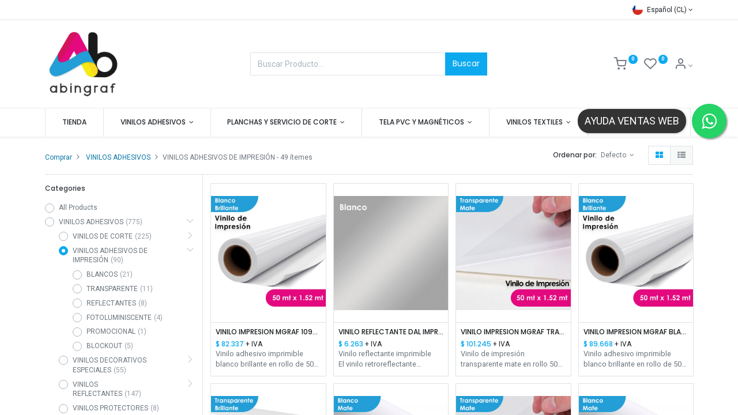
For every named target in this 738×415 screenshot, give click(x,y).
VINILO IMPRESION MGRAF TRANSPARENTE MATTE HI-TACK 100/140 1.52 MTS (513, 332)
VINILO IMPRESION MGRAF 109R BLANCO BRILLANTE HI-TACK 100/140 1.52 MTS (268, 332)
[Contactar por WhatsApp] (709, 121)
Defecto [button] (614, 155)
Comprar (58, 157)
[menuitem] (74, 122)
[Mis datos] (683, 66)
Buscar (466, 63)
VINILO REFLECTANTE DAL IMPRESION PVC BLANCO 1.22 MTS (390, 332)
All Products (78, 207)
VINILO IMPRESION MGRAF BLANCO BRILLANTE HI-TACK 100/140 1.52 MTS (635, 332)
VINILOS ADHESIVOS (118, 157)
